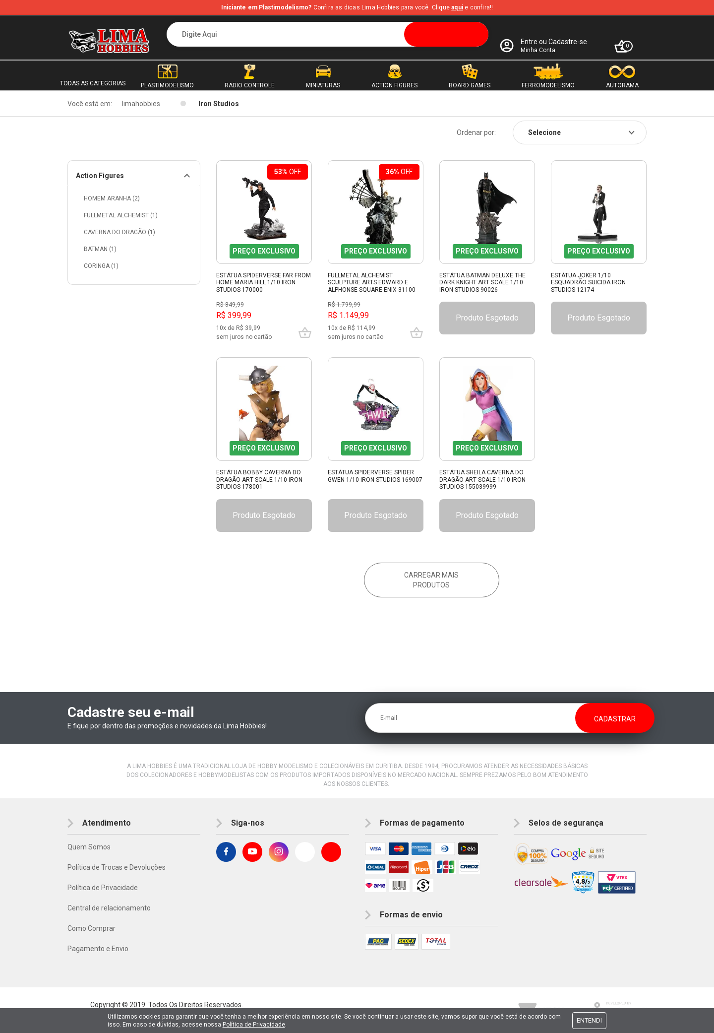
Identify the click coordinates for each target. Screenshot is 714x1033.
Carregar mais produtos (431, 580)
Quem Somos (89, 847)
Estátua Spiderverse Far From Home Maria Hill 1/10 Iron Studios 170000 (263, 282)
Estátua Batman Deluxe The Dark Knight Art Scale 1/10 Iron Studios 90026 (482, 282)
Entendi (589, 1020)
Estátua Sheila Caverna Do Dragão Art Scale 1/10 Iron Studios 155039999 (482, 479)
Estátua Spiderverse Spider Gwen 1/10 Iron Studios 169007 (375, 476)
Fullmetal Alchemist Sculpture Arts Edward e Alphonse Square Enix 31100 (372, 282)
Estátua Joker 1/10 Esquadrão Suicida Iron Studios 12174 (588, 282)
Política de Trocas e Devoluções (116, 867)
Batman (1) (100, 249)
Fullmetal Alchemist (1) (121, 215)
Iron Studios (218, 104)
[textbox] (327, 34)
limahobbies (141, 104)
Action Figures (100, 176)
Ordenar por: (476, 132)
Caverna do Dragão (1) (119, 232)
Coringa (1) (101, 265)
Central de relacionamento (109, 908)
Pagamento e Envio (97, 949)
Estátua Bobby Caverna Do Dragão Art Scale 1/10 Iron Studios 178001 (259, 479)
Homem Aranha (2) (112, 198)
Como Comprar (91, 928)
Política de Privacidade (102, 888)
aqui (457, 7)
